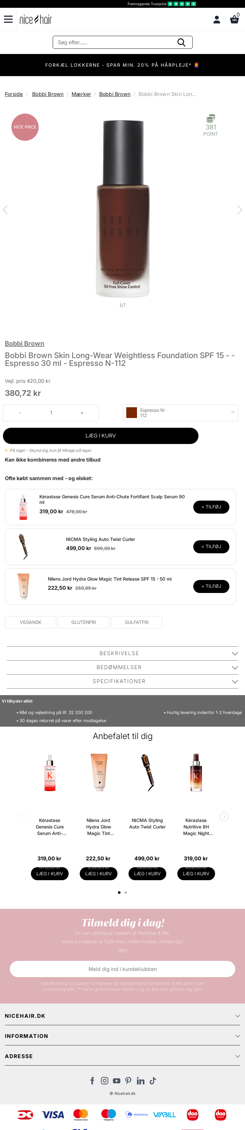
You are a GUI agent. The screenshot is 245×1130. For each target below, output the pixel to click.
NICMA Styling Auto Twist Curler (100, 539)
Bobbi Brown (47, 94)
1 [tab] (120, 892)
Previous (6, 210)
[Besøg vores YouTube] (116, 1082)
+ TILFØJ (211, 506)
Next (238, 210)
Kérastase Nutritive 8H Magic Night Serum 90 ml (196, 827)
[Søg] (123, 42)
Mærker (81, 94)
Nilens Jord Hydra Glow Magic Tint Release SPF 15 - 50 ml (109, 579)
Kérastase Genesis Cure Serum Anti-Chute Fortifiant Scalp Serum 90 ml (50, 827)
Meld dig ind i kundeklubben (122, 969)
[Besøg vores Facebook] (92, 1082)
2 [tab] (126, 892)
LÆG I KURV (101, 435)
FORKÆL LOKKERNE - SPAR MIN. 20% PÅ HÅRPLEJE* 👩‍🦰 (122, 65)
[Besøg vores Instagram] (104, 1082)
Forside (14, 94)
